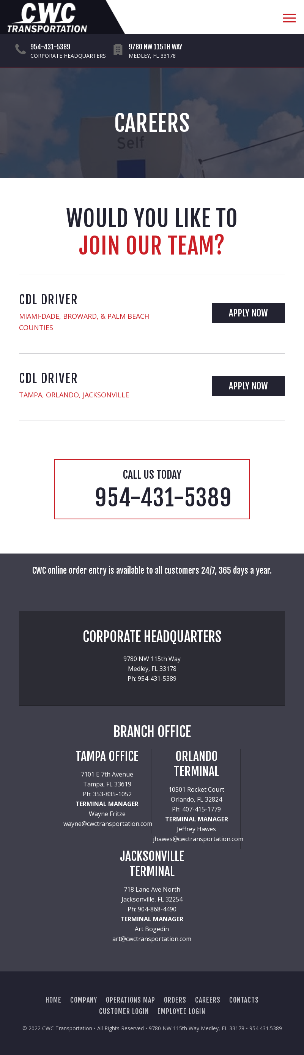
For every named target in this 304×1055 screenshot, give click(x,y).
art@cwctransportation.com (151, 939)
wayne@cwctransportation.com (107, 823)
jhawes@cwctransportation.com (198, 839)
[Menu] (285, 17)
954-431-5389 (50, 47)
